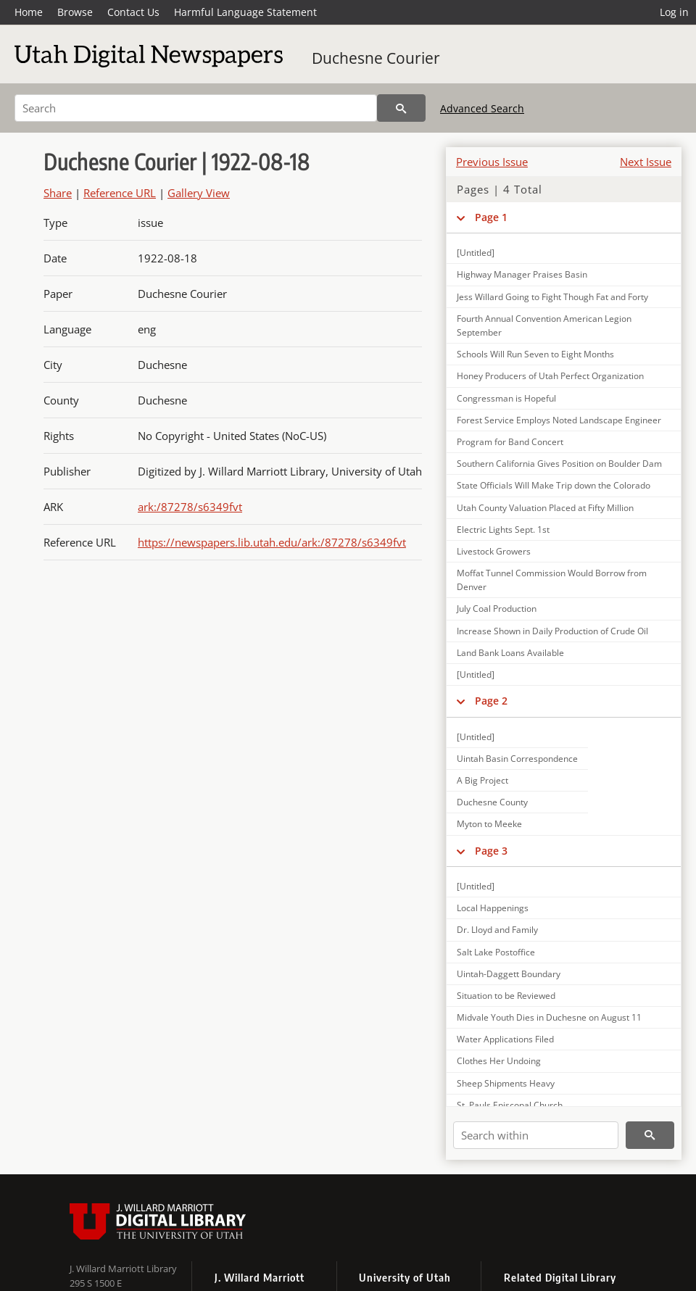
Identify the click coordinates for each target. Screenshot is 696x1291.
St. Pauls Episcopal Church (510, 1105)
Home (28, 12)
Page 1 (491, 217)
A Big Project (482, 780)
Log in (674, 12)
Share (58, 193)
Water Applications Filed (505, 1039)
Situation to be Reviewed (506, 995)
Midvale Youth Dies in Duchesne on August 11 (549, 1017)
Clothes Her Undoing (499, 1061)
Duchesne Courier (376, 58)
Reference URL (119, 193)
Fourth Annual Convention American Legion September (544, 325)
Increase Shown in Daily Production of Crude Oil (552, 631)
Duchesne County (492, 802)
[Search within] (535, 1135)
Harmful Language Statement (245, 12)
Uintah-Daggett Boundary (508, 974)
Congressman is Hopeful (506, 398)
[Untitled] (475, 252)
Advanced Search (482, 108)
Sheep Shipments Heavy (506, 1083)
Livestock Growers (494, 551)
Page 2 (491, 700)
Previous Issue (492, 161)
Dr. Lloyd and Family (497, 929)
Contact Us (133, 12)
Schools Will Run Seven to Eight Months (535, 354)
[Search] (195, 108)
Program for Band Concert (510, 442)
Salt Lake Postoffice (496, 952)
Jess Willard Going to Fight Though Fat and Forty (552, 297)
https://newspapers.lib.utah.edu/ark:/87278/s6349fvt (272, 542)
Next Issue (645, 161)
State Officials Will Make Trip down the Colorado (553, 485)
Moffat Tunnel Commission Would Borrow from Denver (552, 580)
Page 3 (491, 851)
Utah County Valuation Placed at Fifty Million (545, 508)
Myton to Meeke (489, 824)
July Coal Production (496, 608)
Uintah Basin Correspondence (517, 758)
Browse (75, 12)
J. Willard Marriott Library (123, 1268)
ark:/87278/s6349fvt (190, 506)
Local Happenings (493, 908)
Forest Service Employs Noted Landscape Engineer (559, 420)
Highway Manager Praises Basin (522, 274)
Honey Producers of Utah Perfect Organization (550, 376)
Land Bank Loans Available (510, 653)
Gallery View (198, 193)
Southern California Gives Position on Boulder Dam (559, 463)
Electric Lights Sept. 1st (503, 529)
